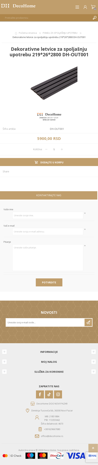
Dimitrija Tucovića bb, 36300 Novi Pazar (52, 410)
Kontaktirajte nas (48, 195)
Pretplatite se (88, 322)
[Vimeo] (49, 394)
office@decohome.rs (52, 436)
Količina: (37, 149)
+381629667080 (52, 429)
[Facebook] (40, 394)
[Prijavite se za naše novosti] (45, 322)
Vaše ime (8, 209)
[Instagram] (58, 394)
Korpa (93, 7)
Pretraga (94, 17)
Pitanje (7, 242)
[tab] (48, 195)
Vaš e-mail (9, 225)
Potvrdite (49, 282)
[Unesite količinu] (54, 149)
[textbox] (45, 17)
